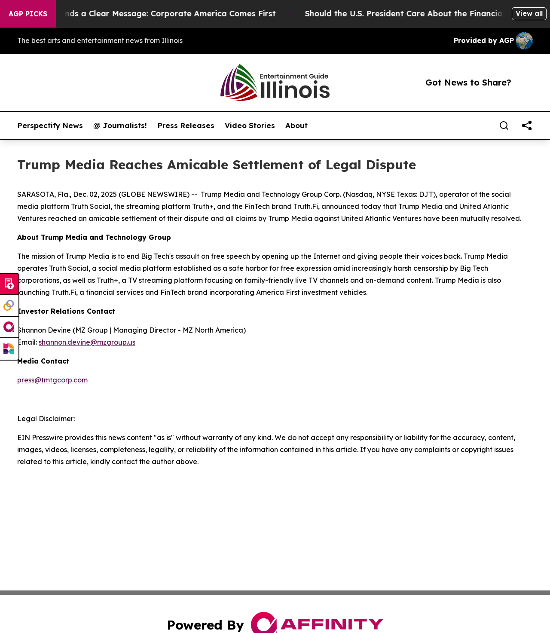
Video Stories (250, 125)
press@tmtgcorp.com (52, 380)
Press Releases (185, 125)
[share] (527, 125)
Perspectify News (50, 125)
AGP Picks (28, 13)
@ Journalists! (120, 125)
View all (529, 13)
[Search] (504, 125)
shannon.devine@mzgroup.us (87, 342)
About (296, 125)
